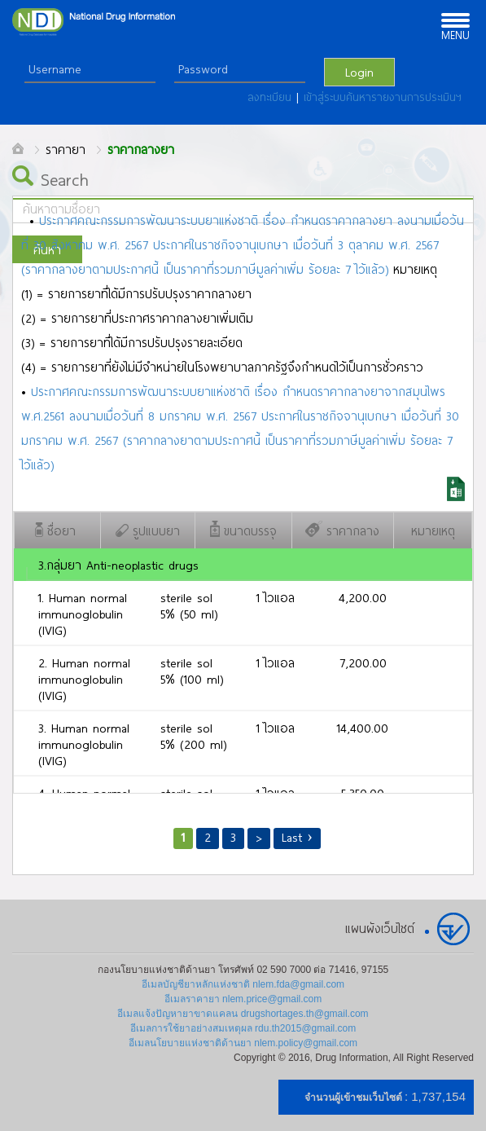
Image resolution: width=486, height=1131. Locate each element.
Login (359, 72)
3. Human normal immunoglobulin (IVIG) (83, 744)
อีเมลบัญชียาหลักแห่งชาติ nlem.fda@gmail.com (243, 984)
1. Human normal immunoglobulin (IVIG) (82, 613)
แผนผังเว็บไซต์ (379, 928)
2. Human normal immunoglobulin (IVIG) (84, 678)
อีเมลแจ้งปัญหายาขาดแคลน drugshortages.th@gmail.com (242, 1013)
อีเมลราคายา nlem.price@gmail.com (243, 999)
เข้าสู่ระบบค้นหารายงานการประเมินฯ (383, 97)
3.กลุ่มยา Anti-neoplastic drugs (118, 565)
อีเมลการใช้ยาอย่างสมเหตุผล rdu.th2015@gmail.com (243, 1028)
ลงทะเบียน (271, 97)
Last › (297, 837)
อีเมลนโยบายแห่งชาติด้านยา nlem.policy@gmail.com (243, 1043)
